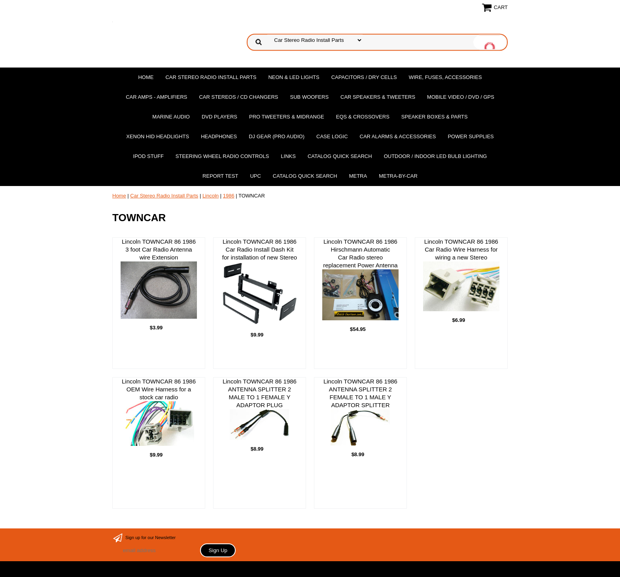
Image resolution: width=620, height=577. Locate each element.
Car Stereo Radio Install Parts (210, 77)
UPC (255, 176)
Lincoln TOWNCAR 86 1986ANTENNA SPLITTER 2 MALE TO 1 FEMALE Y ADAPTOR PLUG (260, 409)
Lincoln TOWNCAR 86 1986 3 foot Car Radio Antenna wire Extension (159, 278)
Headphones (219, 136)
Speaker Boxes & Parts (434, 117)
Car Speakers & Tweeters (377, 97)
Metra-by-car (398, 176)
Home (145, 77)
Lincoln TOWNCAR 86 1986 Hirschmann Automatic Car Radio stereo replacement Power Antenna (360, 279)
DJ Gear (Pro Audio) (276, 136)
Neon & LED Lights (293, 77)
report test (220, 176)
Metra (358, 176)
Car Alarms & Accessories (398, 136)
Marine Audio (171, 117)
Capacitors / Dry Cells (364, 77)
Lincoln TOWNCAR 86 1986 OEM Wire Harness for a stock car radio (159, 412)
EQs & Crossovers (362, 117)
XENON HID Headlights (157, 136)
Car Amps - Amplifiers (156, 97)
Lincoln (210, 196)
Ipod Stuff (148, 156)
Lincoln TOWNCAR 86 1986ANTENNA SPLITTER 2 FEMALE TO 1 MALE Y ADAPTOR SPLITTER (360, 411)
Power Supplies (470, 136)
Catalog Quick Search (340, 156)
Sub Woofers (309, 97)
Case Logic (332, 136)
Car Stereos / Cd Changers (238, 97)
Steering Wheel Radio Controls (222, 156)
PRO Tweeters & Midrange (286, 117)
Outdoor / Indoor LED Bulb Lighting (435, 156)
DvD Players (219, 117)
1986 (228, 196)
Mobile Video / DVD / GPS (460, 97)
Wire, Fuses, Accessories (445, 77)
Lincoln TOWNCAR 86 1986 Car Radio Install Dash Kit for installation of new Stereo (259, 282)
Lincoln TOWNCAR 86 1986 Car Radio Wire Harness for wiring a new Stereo (461, 274)
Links (288, 156)
